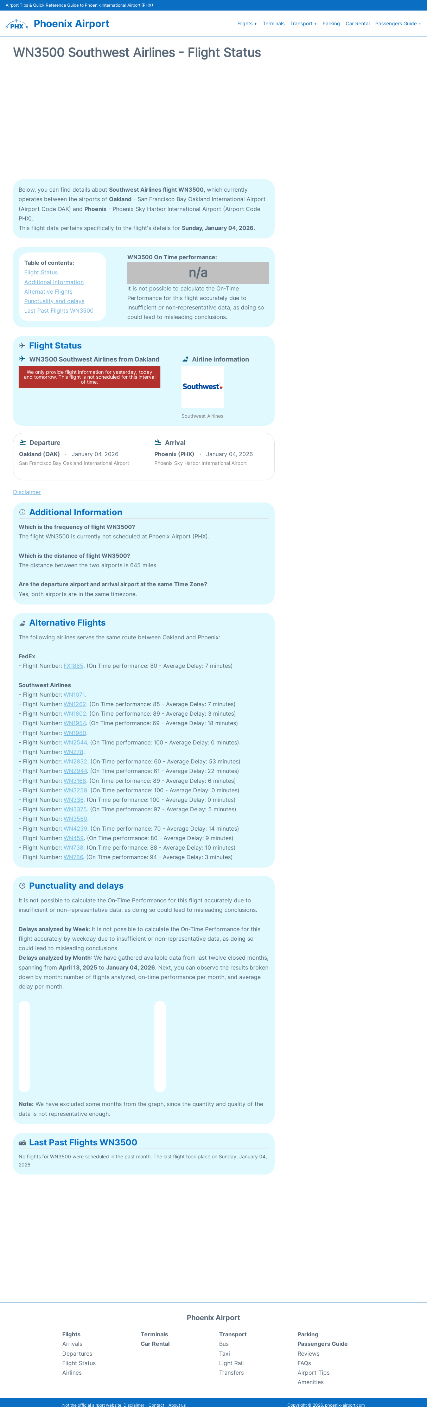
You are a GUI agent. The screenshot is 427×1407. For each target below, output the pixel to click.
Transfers (231, 1366)
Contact (156, 1399)
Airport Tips (314, 1366)
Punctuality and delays (54, 295)
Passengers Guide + (398, 21)
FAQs (304, 1357)
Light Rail (231, 1357)
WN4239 (75, 822)
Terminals (274, 21)
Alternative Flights (48, 285)
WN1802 (75, 708)
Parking (331, 21)
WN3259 (75, 784)
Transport (233, 1328)
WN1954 (75, 717)
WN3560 (75, 813)
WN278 (73, 746)
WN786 (73, 851)
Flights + (247, 21)
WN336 (73, 794)
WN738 (73, 841)
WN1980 (75, 727)
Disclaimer (133, 1399)
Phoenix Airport (71, 21)
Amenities (311, 1376)
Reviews (308, 1347)
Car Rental (358, 21)
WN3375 (75, 803)
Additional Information (54, 276)
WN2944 (75, 765)
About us (177, 1399)
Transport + (303, 21)
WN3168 (75, 775)
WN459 (74, 832)
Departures (77, 1347)
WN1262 (75, 698)
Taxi (224, 1347)
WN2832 (75, 756)
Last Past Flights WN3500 (59, 305)
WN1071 (74, 688)
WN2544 (75, 736)
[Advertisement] (213, 118)
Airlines (72, 1366)
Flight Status (41, 266)
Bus (224, 1338)
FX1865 (73, 660)
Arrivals (72, 1338)
